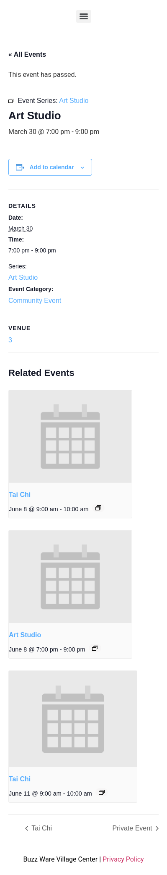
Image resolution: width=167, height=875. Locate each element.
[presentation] (70, 436)
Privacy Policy (123, 859)
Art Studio (23, 277)
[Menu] (83, 16)
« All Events (27, 54)
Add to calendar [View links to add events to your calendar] (52, 167)
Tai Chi (20, 494)
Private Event (133, 828)
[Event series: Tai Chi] (98, 507)
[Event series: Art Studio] (95, 648)
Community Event (34, 300)
